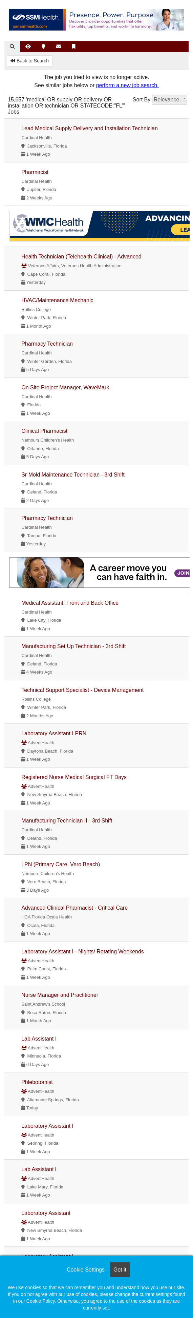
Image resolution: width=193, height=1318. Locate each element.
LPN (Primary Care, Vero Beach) (60, 864)
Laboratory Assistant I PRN (53, 733)
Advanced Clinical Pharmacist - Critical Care (74, 908)
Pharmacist (34, 172)
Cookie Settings (86, 1270)
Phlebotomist (37, 1082)
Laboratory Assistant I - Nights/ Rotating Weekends (82, 951)
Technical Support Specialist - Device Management (82, 690)
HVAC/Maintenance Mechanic (57, 300)
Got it (119, 1270)
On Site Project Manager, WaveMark (65, 387)
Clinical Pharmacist (44, 431)
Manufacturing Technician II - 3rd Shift (66, 820)
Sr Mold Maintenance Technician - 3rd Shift (73, 475)
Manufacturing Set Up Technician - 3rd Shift (73, 646)
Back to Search (29, 60)
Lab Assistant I (39, 1039)
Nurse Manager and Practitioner (59, 995)
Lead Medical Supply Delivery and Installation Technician (89, 128)
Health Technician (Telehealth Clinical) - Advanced (81, 256)
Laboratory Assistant (45, 1213)
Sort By (141, 99)
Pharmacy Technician (47, 344)
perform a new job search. (127, 85)
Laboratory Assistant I (47, 1126)
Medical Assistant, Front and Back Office (70, 603)
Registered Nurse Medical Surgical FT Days (74, 777)
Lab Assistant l (38, 1169)
